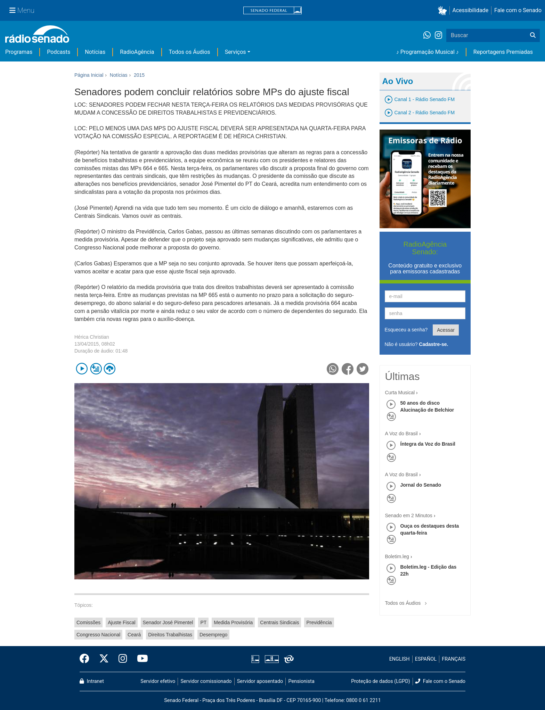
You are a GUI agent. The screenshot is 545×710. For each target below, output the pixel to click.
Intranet (92, 681)
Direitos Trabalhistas (170, 634)
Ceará (134, 634)
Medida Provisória (233, 622)
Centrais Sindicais (279, 622)
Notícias (95, 52)
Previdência (319, 622)
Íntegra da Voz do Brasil (427, 444)
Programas (18, 52)
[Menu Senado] (21, 10)
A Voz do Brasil (401, 433)
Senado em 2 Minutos (408, 515)
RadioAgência (137, 52)
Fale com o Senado (518, 10)
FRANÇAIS (453, 659)
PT (203, 622)
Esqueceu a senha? (406, 329)
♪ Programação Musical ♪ (427, 52)
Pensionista (301, 681)
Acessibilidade (471, 10)
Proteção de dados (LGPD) (380, 681)
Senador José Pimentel (168, 622)
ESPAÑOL (426, 659)
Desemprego (213, 634)
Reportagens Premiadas (503, 52)
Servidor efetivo (157, 681)
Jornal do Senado (420, 485)
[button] (443, 10)
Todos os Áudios (189, 52)
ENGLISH (399, 659)
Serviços (235, 52)
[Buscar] (533, 35)
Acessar (446, 330)
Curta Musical (400, 392)
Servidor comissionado (206, 681)
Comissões (88, 622)
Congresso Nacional (98, 634)
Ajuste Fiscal (121, 622)
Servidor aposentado (260, 681)
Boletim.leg (397, 556)
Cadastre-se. (433, 344)
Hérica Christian (91, 337)
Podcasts (58, 52)
